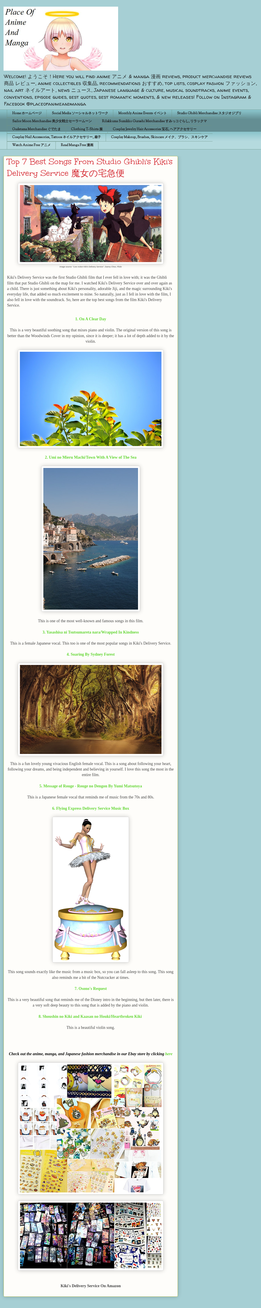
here (169, 1054)
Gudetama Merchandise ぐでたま (36, 129)
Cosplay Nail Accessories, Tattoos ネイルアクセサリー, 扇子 (56, 137)
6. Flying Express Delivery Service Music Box (90, 808)
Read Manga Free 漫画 (77, 145)
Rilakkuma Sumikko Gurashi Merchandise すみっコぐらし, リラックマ (154, 121)
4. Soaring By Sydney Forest (91, 654)
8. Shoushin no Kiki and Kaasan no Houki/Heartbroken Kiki (91, 1016)
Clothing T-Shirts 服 (87, 129)
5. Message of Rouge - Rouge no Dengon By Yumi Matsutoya (90, 786)
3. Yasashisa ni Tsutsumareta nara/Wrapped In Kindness (90, 632)
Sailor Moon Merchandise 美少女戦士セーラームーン (52, 121)
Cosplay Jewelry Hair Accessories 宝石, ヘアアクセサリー (154, 129)
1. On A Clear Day (90, 319)
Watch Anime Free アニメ (31, 145)
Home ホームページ (27, 113)
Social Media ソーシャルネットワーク (80, 113)
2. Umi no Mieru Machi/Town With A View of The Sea (90, 457)
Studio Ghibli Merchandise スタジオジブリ (209, 113)
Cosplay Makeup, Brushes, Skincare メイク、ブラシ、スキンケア (159, 137)
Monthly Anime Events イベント (142, 113)
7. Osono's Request (91, 988)
